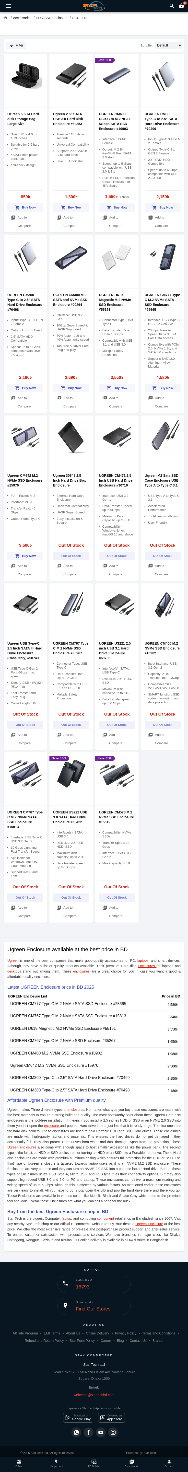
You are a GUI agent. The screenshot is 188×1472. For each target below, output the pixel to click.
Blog (120, 1341)
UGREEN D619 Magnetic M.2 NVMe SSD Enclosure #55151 (63, 1028)
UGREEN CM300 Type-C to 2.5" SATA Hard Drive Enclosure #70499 (70, 1078)
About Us (73, 1333)
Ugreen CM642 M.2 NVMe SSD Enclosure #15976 (24, 480)
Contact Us (138, 1341)
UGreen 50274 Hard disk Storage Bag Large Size (23, 119)
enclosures (82, 971)
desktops (15, 971)
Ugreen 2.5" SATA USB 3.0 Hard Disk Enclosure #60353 (68, 119)
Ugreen (13, 960)
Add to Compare (21, 220)
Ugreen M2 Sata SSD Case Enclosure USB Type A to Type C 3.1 (162, 480)
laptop (66, 1218)
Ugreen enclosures (21, 1147)
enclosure (52, 1126)
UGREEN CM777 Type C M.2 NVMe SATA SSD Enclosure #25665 (68, 1004)
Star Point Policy (82, 1341)
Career (106, 1341)
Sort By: (147, 45)
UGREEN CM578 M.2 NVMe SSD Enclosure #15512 (116, 817)
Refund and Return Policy (44, 1341)
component (106, 1218)
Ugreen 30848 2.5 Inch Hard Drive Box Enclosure (69, 480)
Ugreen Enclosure (149, 1224)
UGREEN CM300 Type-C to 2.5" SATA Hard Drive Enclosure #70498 (70, 1090)
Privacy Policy (125, 1333)
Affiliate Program (25, 1333)
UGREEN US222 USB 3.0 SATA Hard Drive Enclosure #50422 (70, 817)
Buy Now (25, 206)
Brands (158, 1341)
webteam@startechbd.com (94, 1395)
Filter (16, 45)
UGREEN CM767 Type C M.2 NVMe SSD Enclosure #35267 (70, 648)
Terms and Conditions (158, 1333)
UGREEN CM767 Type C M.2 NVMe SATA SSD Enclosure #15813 (68, 1016)
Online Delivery (97, 1333)
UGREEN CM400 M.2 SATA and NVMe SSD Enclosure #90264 (70, 300)
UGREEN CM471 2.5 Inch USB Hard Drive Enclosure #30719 (115, 480)
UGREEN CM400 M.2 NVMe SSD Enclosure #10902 (162, 648)
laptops (142, 960)
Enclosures (147, 966)
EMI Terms (52, 1333)
